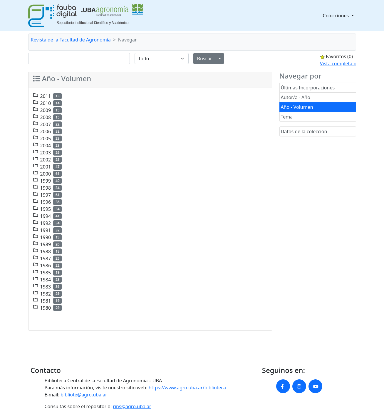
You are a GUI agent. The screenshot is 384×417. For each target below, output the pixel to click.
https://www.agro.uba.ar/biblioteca (187, 387)
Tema (287, 117)
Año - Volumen (297, 107)
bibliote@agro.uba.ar (84, 394)
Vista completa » (338, 63)
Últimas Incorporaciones (308, 87)
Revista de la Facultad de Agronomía (71, 39)
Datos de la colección (304, 131)
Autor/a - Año (295, 97)
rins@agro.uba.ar (132, 406)
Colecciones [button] (336, 15)
